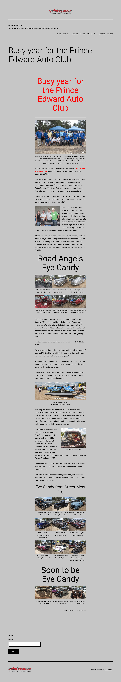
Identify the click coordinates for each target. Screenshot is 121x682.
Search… (11, 639)
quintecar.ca (15, 25)
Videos (82, 34)
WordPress (108, 669)
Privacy (110, 34)
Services (66, 34)
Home (58, 34)
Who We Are (91, 34)
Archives (102, 34)
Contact (75, 34)
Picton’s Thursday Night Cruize (66, 185)
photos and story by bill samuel (74, 610)
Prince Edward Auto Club (44, 168)
